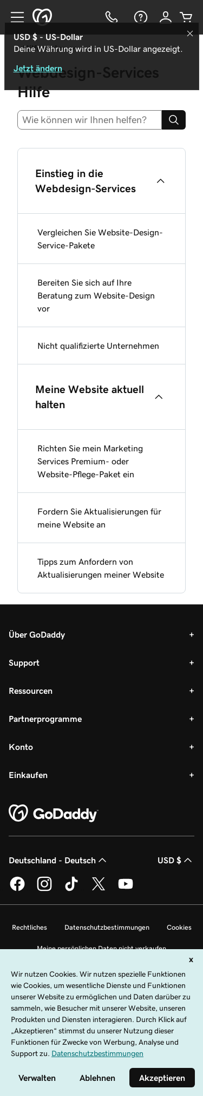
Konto (21, 746)
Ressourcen (31, 690)
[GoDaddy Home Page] (54, 813)
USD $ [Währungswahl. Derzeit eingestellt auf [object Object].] (176, 860)
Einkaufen (28, 774)
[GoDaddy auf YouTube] (125, 889)
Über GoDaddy (37, 634)
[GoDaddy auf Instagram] (44, 889)
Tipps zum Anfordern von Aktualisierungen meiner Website (100, 568)
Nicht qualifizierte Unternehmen (98, 345)
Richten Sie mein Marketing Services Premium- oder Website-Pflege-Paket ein (90, 461)
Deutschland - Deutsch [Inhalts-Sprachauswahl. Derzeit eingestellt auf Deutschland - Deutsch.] (59, 860)
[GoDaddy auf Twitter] (98, 889)
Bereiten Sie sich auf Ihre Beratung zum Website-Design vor (96, 295)
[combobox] (89, 120)
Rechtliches (29, 927)
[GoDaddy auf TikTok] (71, 889)
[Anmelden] (165, 17)
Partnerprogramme (45, 718)
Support (24, 662)
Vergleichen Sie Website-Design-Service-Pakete (100, 238)
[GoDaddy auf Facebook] (17, 889)
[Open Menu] (13, 17)
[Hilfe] (139, 17)
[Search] (174, 120)
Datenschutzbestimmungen (106, 927)
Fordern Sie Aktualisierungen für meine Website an (99, 518)
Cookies (179, 927)
